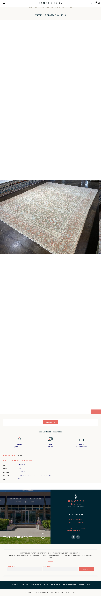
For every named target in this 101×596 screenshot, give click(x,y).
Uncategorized (42, 7)
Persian (21, 472)
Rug (20, 468)
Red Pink (47, 475)
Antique (21, 465)
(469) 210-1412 (19, 445)
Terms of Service (69, 585)
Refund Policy (84, 585)
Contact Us (55, 585)
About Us (14, 585)
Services (25, 585)
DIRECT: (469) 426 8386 (76, 528)
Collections (36, 585)
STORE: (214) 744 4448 (76, 531)
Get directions (81, 445)
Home (31, 7)
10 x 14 (21, 478)
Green (32, 475)
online (50, 445)
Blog (46, 585)
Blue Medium (23, 475)
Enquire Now (50, 422)
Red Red (39, 475)
